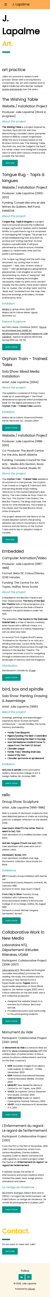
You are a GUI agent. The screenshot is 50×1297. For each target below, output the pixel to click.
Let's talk (10, 1251)
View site (10, 163)
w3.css (31, 1288)
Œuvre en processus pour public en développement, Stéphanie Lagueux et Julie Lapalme (25, 332)
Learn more (11, 347)
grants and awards (12, 89)
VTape (32, 670)
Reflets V (6, 309)
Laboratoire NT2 (10, 970)
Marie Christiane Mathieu (25, 1050)
